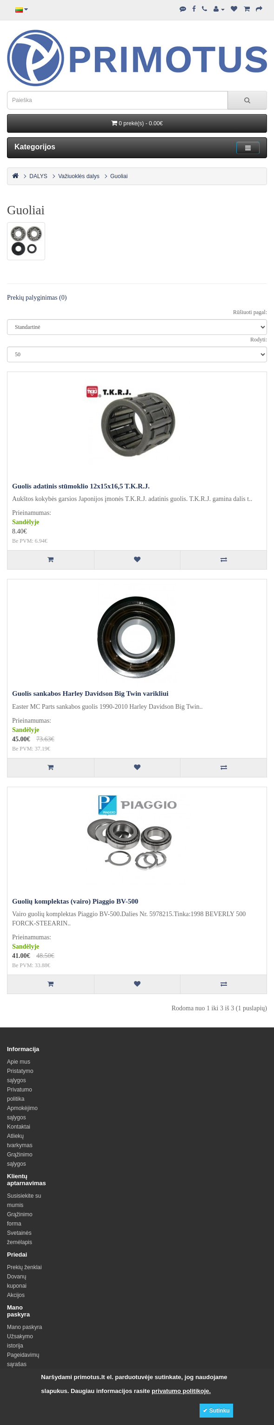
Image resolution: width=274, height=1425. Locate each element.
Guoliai (118, 176)
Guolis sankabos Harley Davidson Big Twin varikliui (90, 693)
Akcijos (16, 1295)
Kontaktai (18, 1126)
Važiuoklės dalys (79, 176)
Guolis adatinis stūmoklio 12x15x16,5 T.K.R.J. (81, 486)
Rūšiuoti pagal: (250, 312)
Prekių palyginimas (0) (37, 297)
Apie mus (18, 1062)
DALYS (38, 176)
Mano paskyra (24, 1327)
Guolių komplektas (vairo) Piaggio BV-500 (75, 901)
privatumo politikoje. (181, 1390)
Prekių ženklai (24, 1267)
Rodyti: (258, 339)
